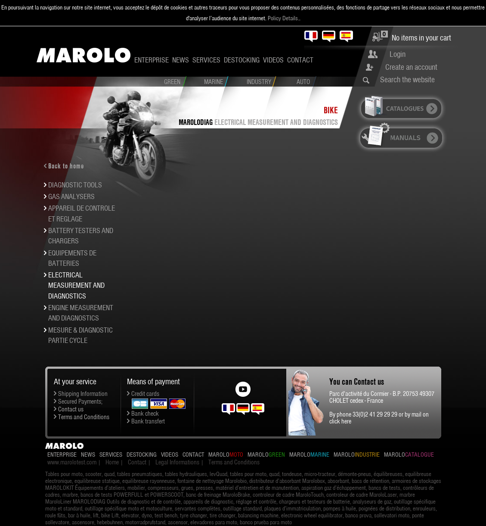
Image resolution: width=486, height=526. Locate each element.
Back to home (66, 166)
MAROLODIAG (196, 122)
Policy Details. (283, 18)
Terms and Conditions (83, 417)
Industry (259, 82)
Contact (300, 60)
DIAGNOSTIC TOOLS (75, 185)
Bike (331, 110)
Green (172, 82)
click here (340, 421)
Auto (303, 82)
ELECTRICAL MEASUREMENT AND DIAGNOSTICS (276, 122)
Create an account (411, 67)
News (180, 60)
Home (112, 462)
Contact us (71, 409)
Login (398, 54)
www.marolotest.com (71, 462)
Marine (213, 82)
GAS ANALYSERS (71, 196)
